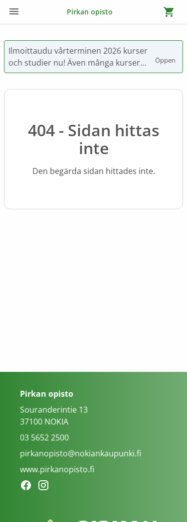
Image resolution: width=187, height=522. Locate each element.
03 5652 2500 (44, 437)
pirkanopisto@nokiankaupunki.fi (80, 453)
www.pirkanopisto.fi (57, 469)
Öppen (166, 56)
